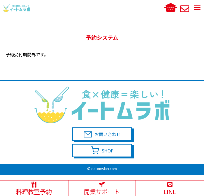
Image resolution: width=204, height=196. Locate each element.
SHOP (108, 150)
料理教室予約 (34, 189)
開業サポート (101, 189)
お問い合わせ (108, 134)
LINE (170, 189)
